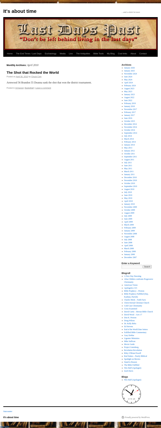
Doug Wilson (129, 320)
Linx (71, 53)
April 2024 (128, 82)
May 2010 (128, 198)
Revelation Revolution (133, 350)
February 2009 (130, 228)
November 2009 (130, 207)
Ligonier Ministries (131, 338)
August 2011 (129, 159)
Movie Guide (129, 344)
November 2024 (130, 74)
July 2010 (128, 192)
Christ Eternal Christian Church (136, 303)
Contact (143, 53)
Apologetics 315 (130, 288)
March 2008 (129, 248)
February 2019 (130, 103)
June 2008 (128, 242)
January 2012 (129, 151)
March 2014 (129, 139)
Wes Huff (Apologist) (132, 368)
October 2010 (129, 183)
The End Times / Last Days (29, 53)
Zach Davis (128, 371)
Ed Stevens (128, 326)
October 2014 (129, 130)
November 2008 (130, 234)
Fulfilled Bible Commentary (135, 332)
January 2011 (129, 174)
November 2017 (130, 109)
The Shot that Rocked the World (33, 72)
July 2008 (128, 239)
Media (63, 53)
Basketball (29, 88)
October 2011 (129, 154)
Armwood (19, 88)
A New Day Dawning (132, 276)
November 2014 (130, 127)
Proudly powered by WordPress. (137, 417)
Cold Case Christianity (133, 306)
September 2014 (130, 133)
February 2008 (130, 251)
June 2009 (128, 219)
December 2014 (130, 124)
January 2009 (129, 231)
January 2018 (129, 106)
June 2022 (128, 100)
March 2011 (129, 171)
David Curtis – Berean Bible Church (138, 312)
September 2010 (130, 186)
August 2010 (129, 189)
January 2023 (129, 94)
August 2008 (129, 236)
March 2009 (129, 225)
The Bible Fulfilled (131, 365)
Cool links (122, 53)
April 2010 (128, 201)
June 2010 (128, 195)
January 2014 (129, 145)
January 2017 (129, 115)
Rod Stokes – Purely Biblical (135, 356)
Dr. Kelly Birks (130, 323)
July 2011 (128, 162)
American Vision (131, 285)
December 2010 (130, 177)
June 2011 (128, 165)
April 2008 (128, 245)
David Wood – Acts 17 (133, 314)
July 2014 (128, 136)
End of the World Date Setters (136, 329)
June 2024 (128, 77)
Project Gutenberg (131, 347)
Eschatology (51, 53)
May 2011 (128, 168)
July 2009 (128, 216)
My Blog (111, 53)
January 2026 (129, 68)
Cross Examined (130, 309)
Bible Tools (98, 53)
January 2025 (129, 71)
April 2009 (128, 222)
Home (10, 53)
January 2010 (129, 204)
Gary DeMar (129, 335)
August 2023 (129, 88)
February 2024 (130, 85)
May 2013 (128, 148)
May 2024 (128, 79)
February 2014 (130, 142)
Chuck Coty (36, 77)
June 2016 (128, 118)
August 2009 (129, 213)
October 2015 (129, 121)
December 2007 (130, 257)
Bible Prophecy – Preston (134, 291)
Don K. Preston (130, 317)
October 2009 (129, 210)
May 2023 (128, 91)
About (133, 53)
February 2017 (130, 112)
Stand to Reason (130, 362)
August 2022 (129, 97)
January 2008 (129, 254)
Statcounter (7, 411)
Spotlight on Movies (132, 359)
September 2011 (130, 157)
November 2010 (130, 180)
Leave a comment (43, 88)
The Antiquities (83, 53)
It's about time (19, 11)
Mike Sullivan (129, 341)
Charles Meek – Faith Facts (135, 300)
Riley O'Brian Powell (132, 353)
